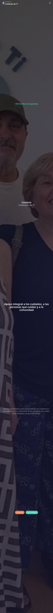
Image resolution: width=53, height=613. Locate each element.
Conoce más (19, 512)
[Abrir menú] (49, 2)
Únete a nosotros (32, 512)
